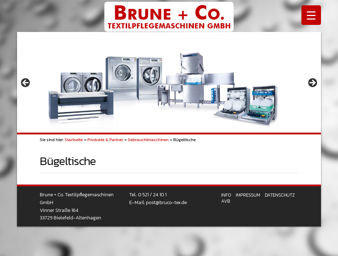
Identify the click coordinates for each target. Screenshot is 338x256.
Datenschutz (280, 195)
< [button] (26, 83)
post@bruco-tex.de (166, 202)
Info (226, 195)
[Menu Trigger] (311, 15)
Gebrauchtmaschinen (148, 140)
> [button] (312, 83)
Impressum (248, 195)
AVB (225, 201)
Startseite (74, 140)
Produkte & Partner (105, 140)
